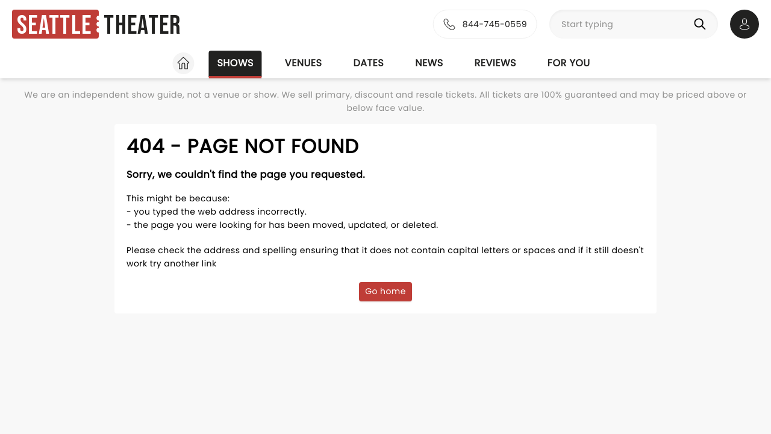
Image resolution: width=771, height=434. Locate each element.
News (429, 63)
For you (569, 63)
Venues (303, 63)
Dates (368, 63)
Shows (235, 63)
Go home (385, 291)
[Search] (702, 24)
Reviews (495, 63)
